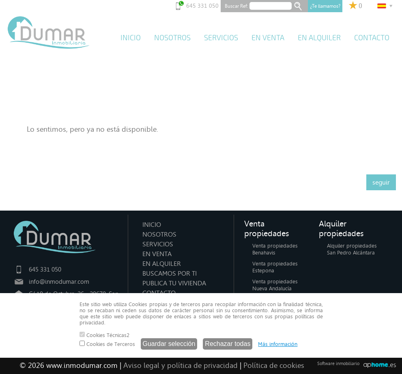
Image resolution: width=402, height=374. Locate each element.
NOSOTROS (172, 37)
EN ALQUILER (319, 37)
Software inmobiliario (338, 363)
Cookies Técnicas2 (104, 335)
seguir (381, 182)
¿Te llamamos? (325, 6)
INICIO (130, 37)
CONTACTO (371, 37)
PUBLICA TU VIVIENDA (174, 283)
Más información (277, 344)
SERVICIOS (221, 37)
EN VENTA (268, 37)
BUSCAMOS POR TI (169, 273)
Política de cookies (273, 365)
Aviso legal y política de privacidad (180, 365)
